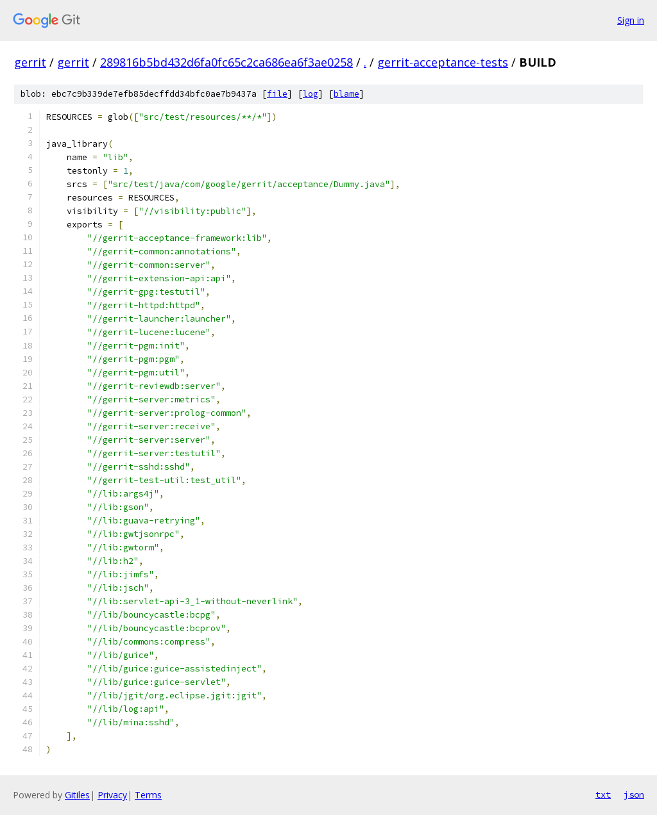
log (310, 93)
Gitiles (77, 795)
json (634, 794)
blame (346, 93)
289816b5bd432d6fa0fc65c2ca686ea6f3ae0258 (226, 62)
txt (603, 794)
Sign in (630, 20)
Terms (148, 795)
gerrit (30, 62)
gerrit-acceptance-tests (442, 62)
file (277, 93)
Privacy (112, 795)
